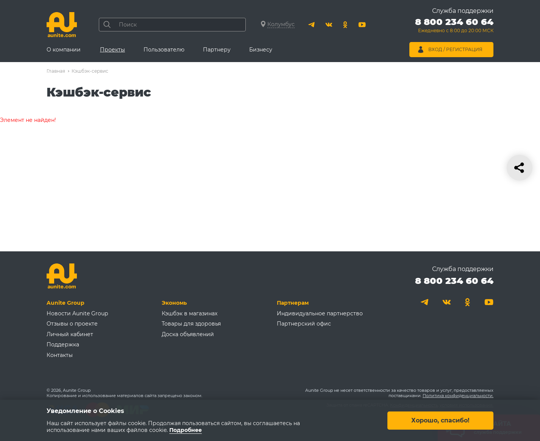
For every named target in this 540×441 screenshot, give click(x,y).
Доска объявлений (188, 334)
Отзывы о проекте (72, 323)
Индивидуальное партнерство (320, 313)
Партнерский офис (304, 323)
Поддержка (63, 344)
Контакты (60, 355)
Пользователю (164, 49)
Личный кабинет (70, 334)
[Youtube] (362, 24)
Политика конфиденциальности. (458, 395)
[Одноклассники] (345, 24)
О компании (64, 49)
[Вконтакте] (328, 24)
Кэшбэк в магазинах (189, 313)
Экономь (174, 302)
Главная (56, 71)
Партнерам (293, 302)
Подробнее (185, 430)
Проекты (112, 49)
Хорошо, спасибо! (440, 420)
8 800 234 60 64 (454, 280)
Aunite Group (65, 302)
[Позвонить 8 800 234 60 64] (454, 26)
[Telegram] (312, 24)
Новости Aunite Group (77, 313)
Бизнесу (260, 49)
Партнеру (217, 49)
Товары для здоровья (191, 323)
